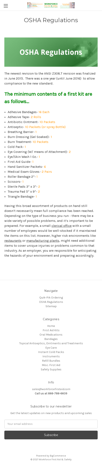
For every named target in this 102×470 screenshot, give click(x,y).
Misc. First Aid (51, 365)
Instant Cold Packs (51, 352)
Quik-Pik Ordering (51, 297)
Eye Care (51, 347)
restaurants (13, 241)
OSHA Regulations (51, 302)
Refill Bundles (51, 360)
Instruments (51, 356)
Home (51, 326)
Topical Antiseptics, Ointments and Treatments (51, 343)
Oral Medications (51, 334)
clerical (57, 226)
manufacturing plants (42, 241)
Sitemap (51, 306)
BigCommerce (58, 455)
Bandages (51, 339)
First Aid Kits (51, 330)
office (67, 226)
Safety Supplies (51, 369)
